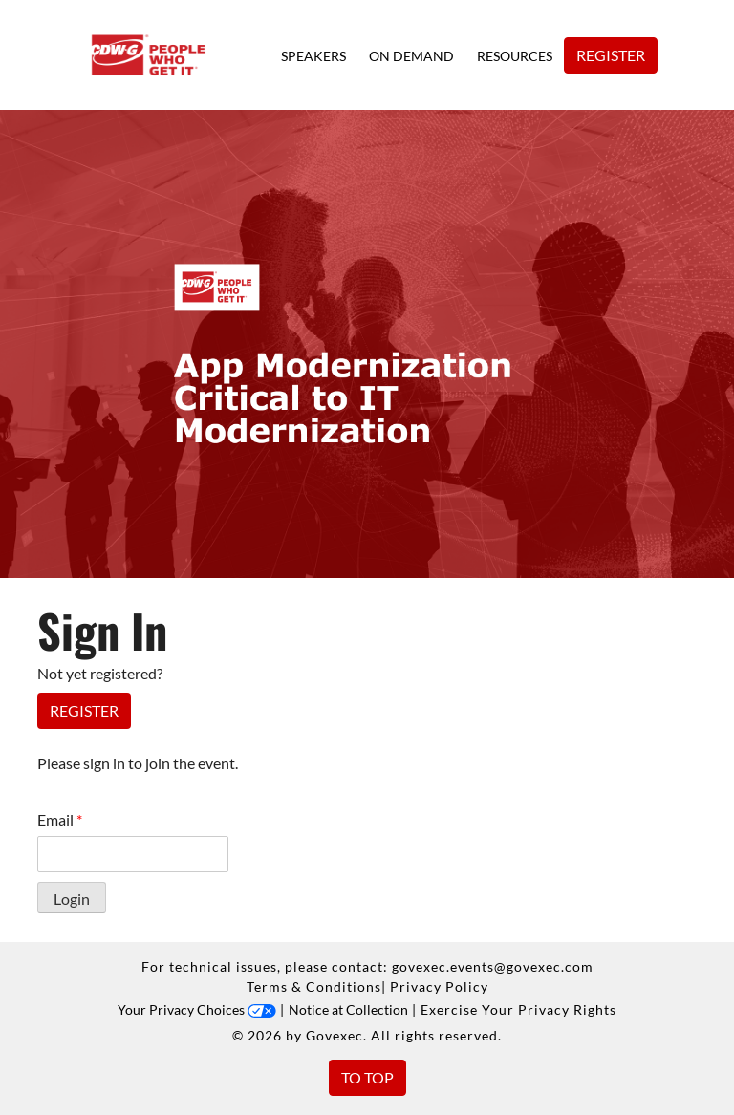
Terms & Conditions (314, 986)
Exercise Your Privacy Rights (518, 1009)
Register (610, 55)
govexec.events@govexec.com (493, 966)
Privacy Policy (439, 986)
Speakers (313, 56)
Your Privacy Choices (197, 1009)
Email (59, 819)
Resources (514, 56)
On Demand (411, 56)
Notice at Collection (348, 1009)
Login (72, 899)
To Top (367, 1077)
